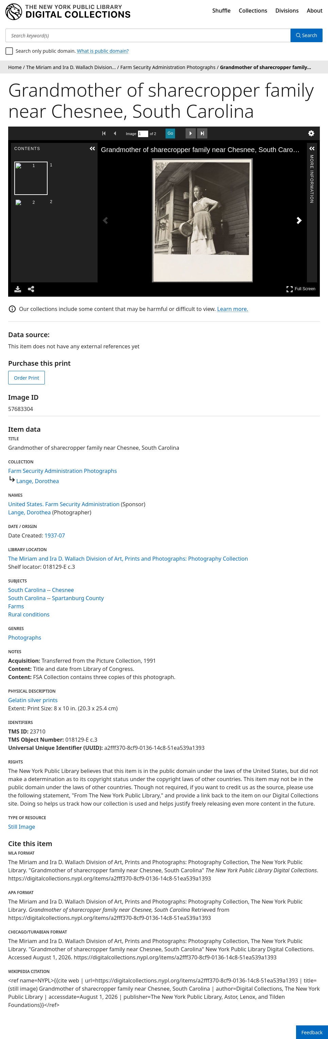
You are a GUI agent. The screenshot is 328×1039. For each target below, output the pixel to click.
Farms (16, 606)
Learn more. (232, 309)
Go (170, 133)
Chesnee (63, 590)
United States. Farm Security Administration (64, 504)
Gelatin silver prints (32, 700)
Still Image (21, 826)
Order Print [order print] (26, 378)
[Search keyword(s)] (148, 35)
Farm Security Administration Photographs (62, 471)
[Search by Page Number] (143, 134)
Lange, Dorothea (37, 481)
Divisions (286, 10)
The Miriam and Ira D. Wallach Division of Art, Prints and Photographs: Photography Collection (128, 558)
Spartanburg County (78, 598)
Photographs (24, 637)
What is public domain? (103, 51)
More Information (311, 158)
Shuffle (221, 10)
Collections (253, 10)
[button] (92, 148)
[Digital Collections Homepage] (67, 11)
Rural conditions (29, 614)
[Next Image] (299, 220)
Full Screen (300, 289)
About (315, 10)
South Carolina (27, 590)
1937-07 (55, 535)
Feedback (312, 1032)
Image (131, 134)
